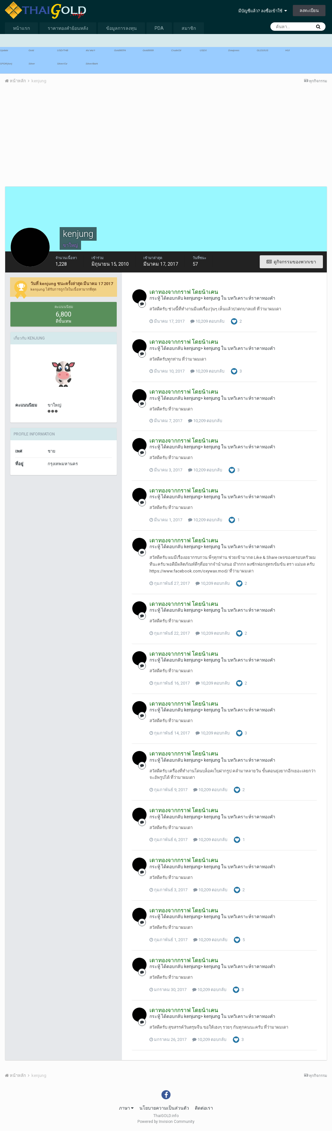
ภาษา (126, 1108)
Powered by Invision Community (166, 1121)
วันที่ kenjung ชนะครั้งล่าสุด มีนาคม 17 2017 (71, 283)
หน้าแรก (21, 28)
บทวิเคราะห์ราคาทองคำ (251, 298)
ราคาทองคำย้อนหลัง (68, 28)
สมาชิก (189, 28)
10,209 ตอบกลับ (207, 321)
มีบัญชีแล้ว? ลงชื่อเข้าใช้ (262, 10)
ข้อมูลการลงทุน (121, 28)
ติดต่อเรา (204, 1108)
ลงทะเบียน (309, 10)
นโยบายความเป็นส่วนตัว (164, 1108)
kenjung (192, 298)
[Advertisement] (81, 139)
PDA (159, 28)
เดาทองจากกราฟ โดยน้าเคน (183, 292)
